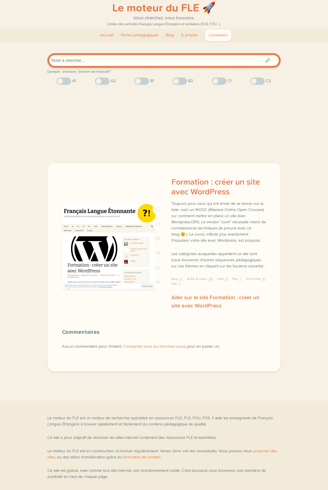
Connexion (218, 35)
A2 (158, 268)
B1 (158, 253)
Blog (170, 35)
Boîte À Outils (200, 279)
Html (223, 279)
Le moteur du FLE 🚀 (164, 8)
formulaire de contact (141, 457)
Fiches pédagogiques (140, 35)
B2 (158, 238)
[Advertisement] (164, 124)
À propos (189, 35)
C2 (158, 209)
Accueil (106, 35)
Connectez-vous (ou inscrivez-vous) (154, 346)
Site (176, 283)
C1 (158, 224)
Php (237, 279)
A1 (158, 282)
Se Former (256, 279)
